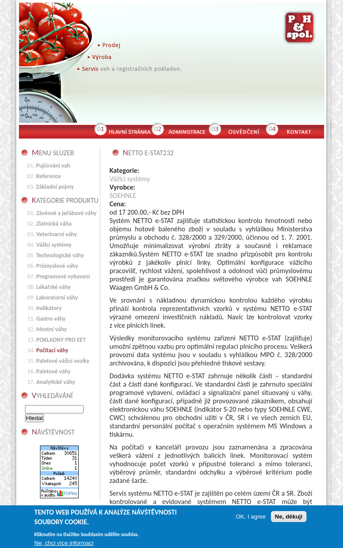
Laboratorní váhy (57, 297)
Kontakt (303, 131)
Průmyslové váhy (57, 266)
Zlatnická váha (54, 223)
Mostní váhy (51, 329)
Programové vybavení (63, 276)
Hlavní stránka (128, 131)
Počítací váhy (52, 350)
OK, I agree (251, 518)
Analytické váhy (55, 382)
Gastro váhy (51, 318)
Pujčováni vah (53, 165)
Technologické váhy (60, 255)
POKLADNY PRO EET (61, 339)
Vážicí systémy (129, 179)
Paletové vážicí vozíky (62, 361)
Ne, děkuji (289, 518)
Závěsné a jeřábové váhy (66, 213)
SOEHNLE (122, 195)
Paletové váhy (53, 371)
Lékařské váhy (53, 287)
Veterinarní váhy (56, 234)
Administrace (186, 131)
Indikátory (49, 308)
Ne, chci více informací (64, 544)
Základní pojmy (55, 186)
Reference (48, 176)
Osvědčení (243, 131)
